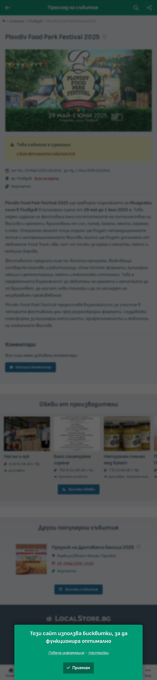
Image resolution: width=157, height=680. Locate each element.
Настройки (99, 652)
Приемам (78, 668)
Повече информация (66, 652)
